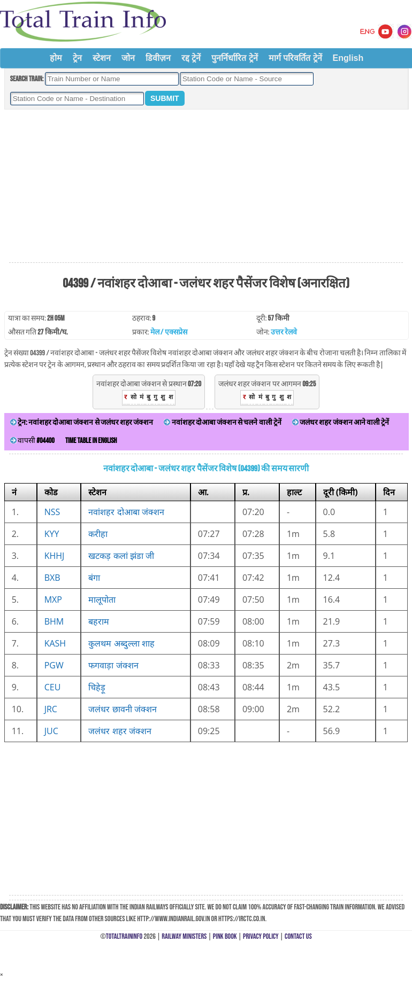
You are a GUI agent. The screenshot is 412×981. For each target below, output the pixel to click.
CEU (52, 687)
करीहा (98, 534)
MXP (53, 599)
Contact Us (298, 936)
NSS (52, 512)
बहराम (98, 621)
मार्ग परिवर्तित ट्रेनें (295, 58)
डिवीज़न (158, 58)
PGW (54, 665)
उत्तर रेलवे (284, 332)
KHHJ (54, 556)
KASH (55, 643)
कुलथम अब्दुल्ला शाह (121, 643)
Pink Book (225, 936)
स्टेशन (102, 58)
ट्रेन (77, 58)
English (348, 58)
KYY (51, 534)
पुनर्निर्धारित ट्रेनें (234, 58)
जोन (128, 58)
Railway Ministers (184, 936)
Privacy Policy (261, 936)
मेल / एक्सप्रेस (168, 332)
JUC (51, 731)
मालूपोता (102, 599)
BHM (54, 621)
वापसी (32, 440)
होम (56, 58)
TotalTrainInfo (124, 936)
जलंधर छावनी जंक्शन (122, 709)
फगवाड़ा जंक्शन (113, 665)
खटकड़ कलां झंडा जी (121, 556)
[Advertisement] (206, 186)
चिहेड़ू (96, 687)
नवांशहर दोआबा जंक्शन (126, 512)
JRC (50, 709)
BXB (52, 577)
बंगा (94, 577)
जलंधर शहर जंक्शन (119, 731)
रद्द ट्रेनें (191, 58)
